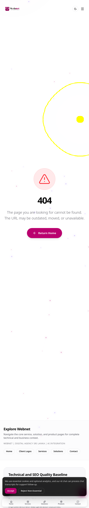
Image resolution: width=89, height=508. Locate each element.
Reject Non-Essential (31, 490)
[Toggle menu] (82, 9)
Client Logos (25, 451)
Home (9, 451)
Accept (10, 490)
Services (42, 451)
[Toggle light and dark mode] (75, 9)
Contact (74, 451)
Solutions (58, 451)
